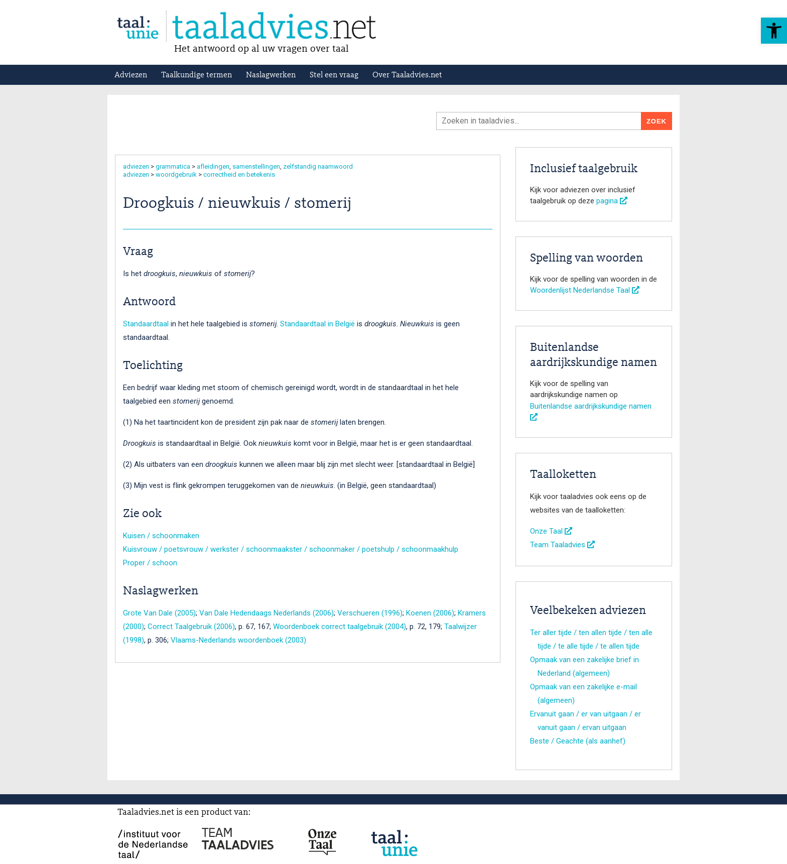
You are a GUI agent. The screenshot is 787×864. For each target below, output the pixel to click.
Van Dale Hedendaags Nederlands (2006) (266, 613)
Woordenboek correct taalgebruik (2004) (339, 626)
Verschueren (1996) (370, 613)
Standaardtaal (146, 323)
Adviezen (130, 75)
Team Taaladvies (562, 544)
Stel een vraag (334, 75)
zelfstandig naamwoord (318, 166)
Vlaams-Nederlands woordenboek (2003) (238, 640)
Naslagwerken (271, 75)
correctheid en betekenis (239, 174)
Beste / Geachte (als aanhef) (577, 741)
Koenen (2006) (430, 613)
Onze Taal (551, 531)
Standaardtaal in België (317, 323)
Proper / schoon (150, 562)
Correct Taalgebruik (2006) (191, 626)
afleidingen (213, 166)
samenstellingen (256, 166)
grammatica (173, 166)
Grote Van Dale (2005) (159, 613)
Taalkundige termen (196, 75)
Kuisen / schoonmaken (161, 535)
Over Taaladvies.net (407, 75)
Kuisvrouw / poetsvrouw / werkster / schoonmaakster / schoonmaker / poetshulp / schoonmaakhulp (290, 549)
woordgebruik (176, 174)
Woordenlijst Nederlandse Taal (584, 290)
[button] (774, 31)
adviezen (136, 166)
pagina (611, 200)
